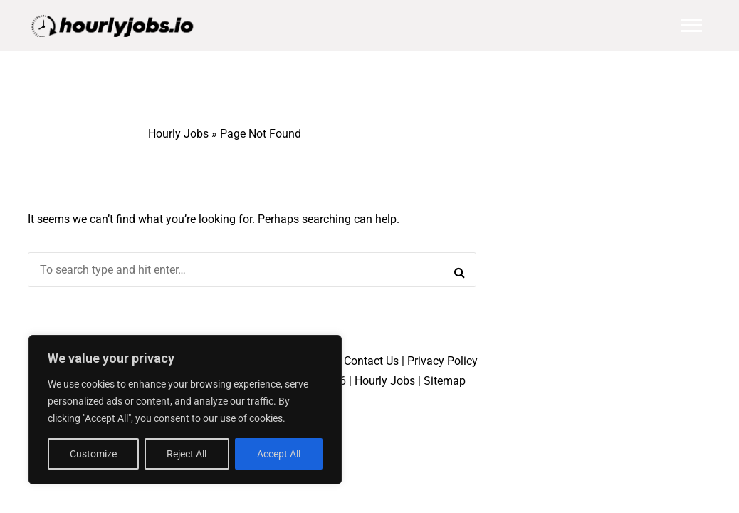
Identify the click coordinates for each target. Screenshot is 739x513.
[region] (185, 409)
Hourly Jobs (178, 133)
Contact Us (371, 361)
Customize (93, 454)
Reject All (186, 454)
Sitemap (445, 381)
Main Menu (691, 25)
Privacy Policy (442, 361)
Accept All (278, 454)
